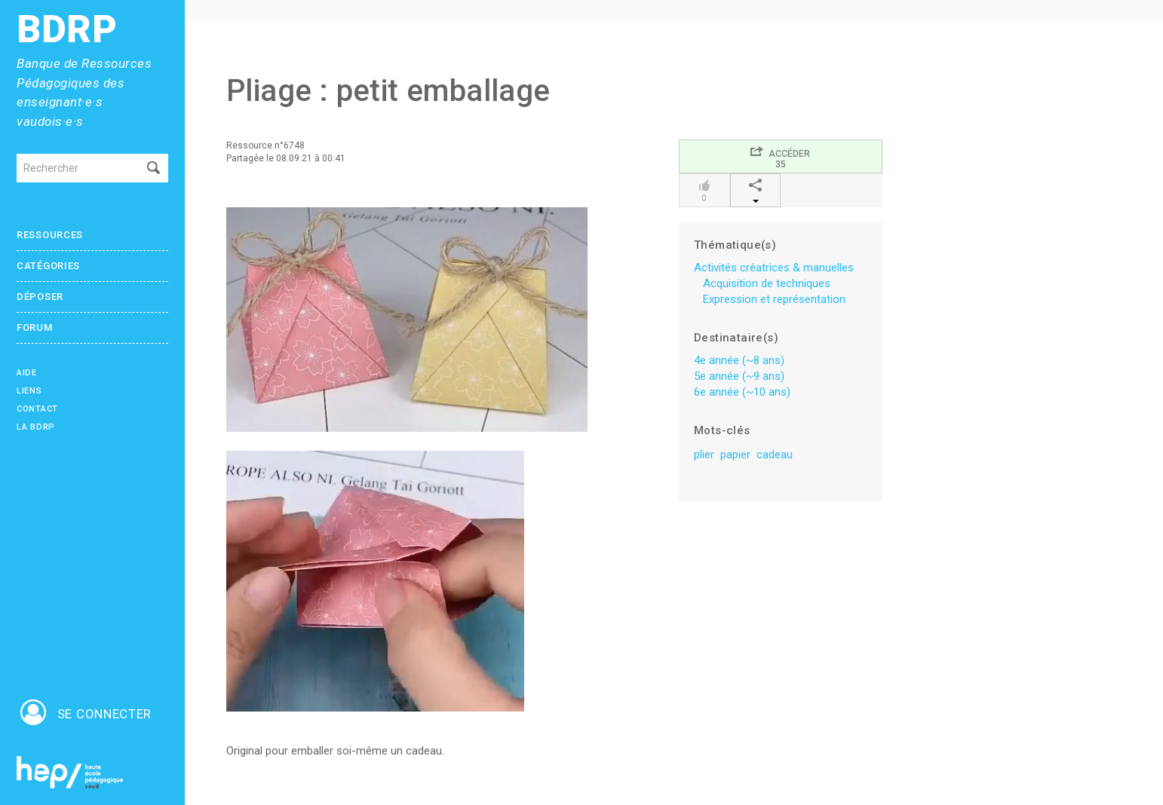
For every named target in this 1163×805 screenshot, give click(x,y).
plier (704, 454)
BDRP (67, 30)
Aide (27, 373)
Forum (35, 327)
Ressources (50, 234)
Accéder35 (780, 157)
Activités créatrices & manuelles (774, 267)
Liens (29, 391)
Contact (37, 409)
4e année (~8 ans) (739, 360)
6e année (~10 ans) (742, 392)
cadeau (774, 454)
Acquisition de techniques (766, 283)
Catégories (48, 265)
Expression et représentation (774, 299)
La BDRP (36, 427)
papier (735, 454)
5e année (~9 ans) (739, 376)
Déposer (40, 296)
